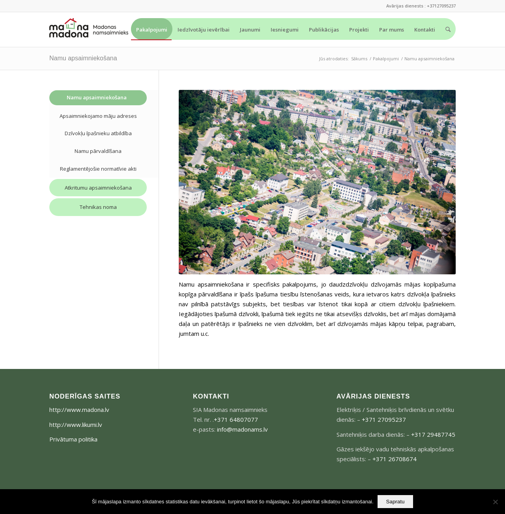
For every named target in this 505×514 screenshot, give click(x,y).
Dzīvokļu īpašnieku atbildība (98, 133)
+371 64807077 (236, 419)
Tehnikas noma (98, 206)
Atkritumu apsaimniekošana (98, 187)
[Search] (448, 29)
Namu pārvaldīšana (98, 151)
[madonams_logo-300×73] (88, 29)
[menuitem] (151, 29)
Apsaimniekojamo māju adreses (98, 115)
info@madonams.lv (242, 429)
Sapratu (395, 502)
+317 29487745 (433, 434)
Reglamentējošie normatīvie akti (98, 168)
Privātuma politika (73, 439)
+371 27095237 (384, 419)
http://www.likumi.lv (75, 424)
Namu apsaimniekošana (83, 58)
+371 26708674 (394, 459)
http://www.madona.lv (79, 409)
